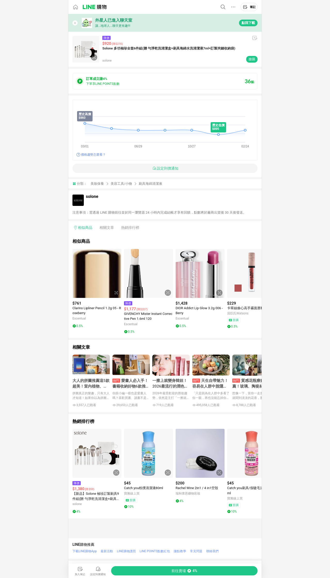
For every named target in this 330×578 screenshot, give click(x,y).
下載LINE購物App (84, 551)
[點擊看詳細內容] (96, 273)
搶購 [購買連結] (252, 59)
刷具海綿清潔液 (150, 184)
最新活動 (107, 551)
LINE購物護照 (126, 551)
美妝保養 (97, 184)
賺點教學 (180, 551)
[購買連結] (184, 570)
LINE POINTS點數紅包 (155, 551)
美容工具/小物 (121, 184)
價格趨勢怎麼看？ (93, 154)
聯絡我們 (212, 551)
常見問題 (196, 551)
